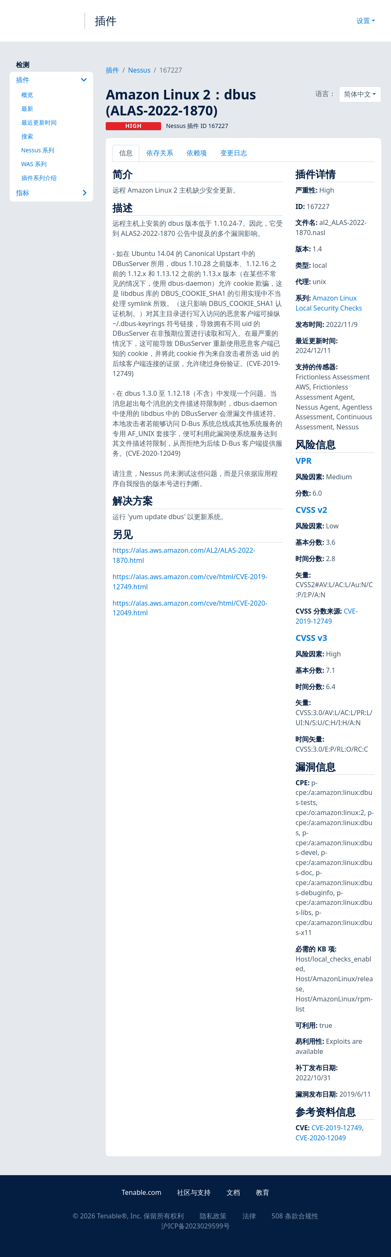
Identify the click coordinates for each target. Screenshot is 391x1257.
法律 (249, 1215)
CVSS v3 (311, 637)
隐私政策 (213, 1215)
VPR (303, 460)
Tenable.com (141, 1192)
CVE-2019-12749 (326, 616)
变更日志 (233, 152)
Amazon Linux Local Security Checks (328, 303)
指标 (51, 192)
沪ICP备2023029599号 (195, 1226)
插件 (106, 20)
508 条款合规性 (294, 1215)
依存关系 (159, 152)
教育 (262, 1192)
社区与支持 (194, 1192)
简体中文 (357, 94)
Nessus (139, 70)
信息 (126, 152)
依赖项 (197, 152)
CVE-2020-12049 (320, 1137)
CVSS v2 (311, 509)
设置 (363, 20)
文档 (233, 1192)
